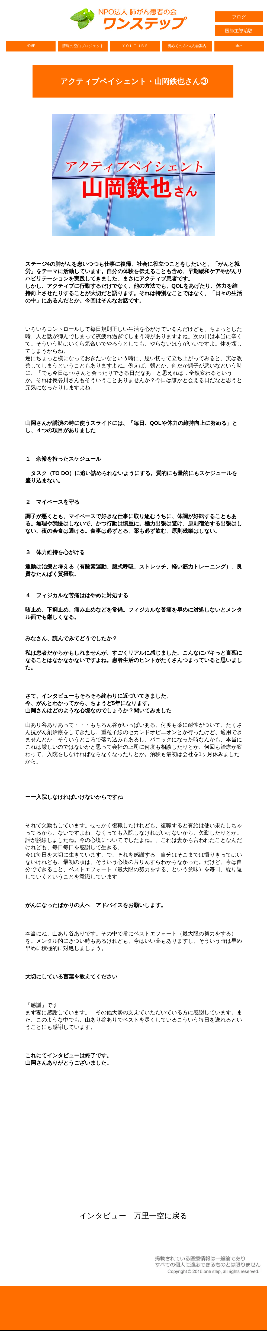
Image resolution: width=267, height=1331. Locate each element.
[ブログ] (239, 16)
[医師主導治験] (239, 30)
